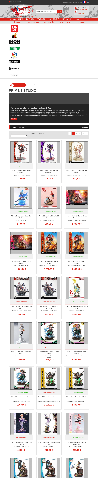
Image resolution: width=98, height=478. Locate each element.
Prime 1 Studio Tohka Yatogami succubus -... (48, 171)
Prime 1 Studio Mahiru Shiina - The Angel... (21, 443)
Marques (81, 22)
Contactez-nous (78, 2)
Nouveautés (49, 22)
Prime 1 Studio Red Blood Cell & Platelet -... (49, 217)
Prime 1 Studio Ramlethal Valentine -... (76, 398)
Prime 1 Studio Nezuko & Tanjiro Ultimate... (49, 352)
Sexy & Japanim (67, 19)
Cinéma (21, 19)
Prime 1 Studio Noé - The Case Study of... (49, 443)
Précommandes (33, 22)
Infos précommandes (66, 2)
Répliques (17, 22)
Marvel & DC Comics (43, 19)
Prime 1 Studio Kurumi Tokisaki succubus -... (21, 171)
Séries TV (56, 19)
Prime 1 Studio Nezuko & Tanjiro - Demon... (21, 398)
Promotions (65, 22)
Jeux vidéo (30, 19)
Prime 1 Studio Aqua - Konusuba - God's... (21, 217)
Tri (11, 133)
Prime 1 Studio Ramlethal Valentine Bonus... (49, 398)
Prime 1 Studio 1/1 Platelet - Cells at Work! (77, 307)
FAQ (73, 2)
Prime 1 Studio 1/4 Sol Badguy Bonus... (49, 262)
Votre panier (80, 12)
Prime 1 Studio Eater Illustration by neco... (21, 352)
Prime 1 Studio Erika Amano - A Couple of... (76, 443)
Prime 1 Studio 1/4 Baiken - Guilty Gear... (21, 262)
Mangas (13, 19)
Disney (78, 19)
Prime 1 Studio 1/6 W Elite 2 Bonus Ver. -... (21, 307)
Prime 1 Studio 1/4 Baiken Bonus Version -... (77, 217)
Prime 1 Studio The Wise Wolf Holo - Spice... (77, 171)
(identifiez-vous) (83, 9)
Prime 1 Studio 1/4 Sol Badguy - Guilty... (76, 262)
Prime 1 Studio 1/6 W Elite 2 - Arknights (49, 307)
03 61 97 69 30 (15, 2)
